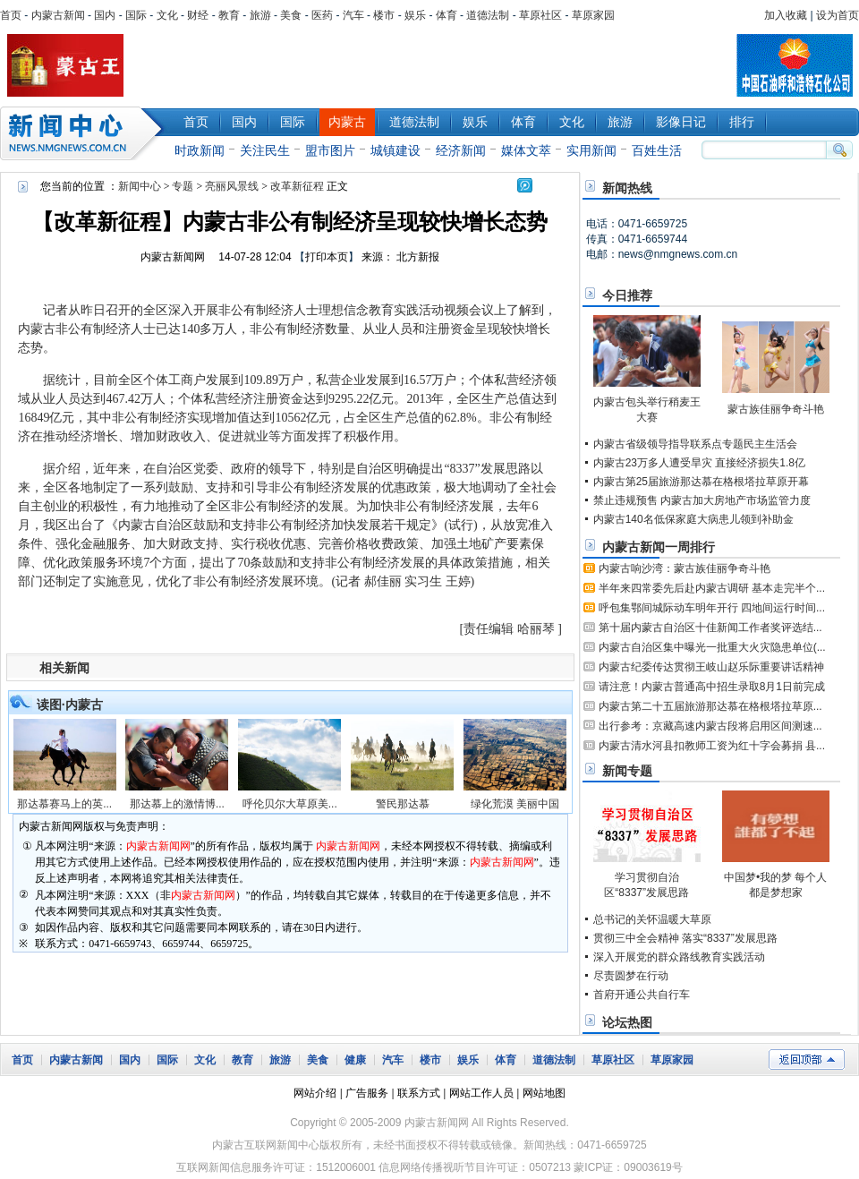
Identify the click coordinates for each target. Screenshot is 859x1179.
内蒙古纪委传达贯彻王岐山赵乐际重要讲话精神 (711, 667)
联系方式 (418, 1093)
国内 (104, 15)
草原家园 (593, 15)
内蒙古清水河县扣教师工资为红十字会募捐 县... (712, 745)
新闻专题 (627, 771)
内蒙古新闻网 (172, 257)
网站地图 (544, 1093)
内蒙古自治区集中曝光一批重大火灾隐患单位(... (712, 647)
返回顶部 (807, 1059)
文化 (167, 15)
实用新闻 (591, 150)
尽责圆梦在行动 (630, 976)
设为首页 (837, 15)
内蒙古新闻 (58, 15)
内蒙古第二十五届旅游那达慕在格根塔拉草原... (710, 706)
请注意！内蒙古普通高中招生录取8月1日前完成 (712, 686)
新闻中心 (85, 133)
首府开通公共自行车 (641, 994)
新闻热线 (627, 188)
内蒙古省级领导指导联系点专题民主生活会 (695, 444)
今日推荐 (627, 295)
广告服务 (366, 1093)
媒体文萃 (526, 150)
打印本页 (326, 257)
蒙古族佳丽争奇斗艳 (775, 409)
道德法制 (487, 15)
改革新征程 (297, 186)
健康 (355, 1060)
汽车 (353, 15)
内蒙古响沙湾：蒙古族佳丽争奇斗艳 (684, 568)
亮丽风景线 (232, 186)
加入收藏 (785, 15)
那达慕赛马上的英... (64, 804)
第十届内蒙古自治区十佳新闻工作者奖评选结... (710, 627)
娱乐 (415, 15)
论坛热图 (627, 1022)
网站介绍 (314, 1093)
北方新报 (418, 257)
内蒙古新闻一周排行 (658, 547)
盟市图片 (330, 150)
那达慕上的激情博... (177, 804)
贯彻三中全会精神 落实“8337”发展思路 (685, 938)
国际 (136, 15)
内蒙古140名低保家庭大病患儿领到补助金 (693, 519)
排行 (741, 122)
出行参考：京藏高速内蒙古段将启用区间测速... (710, 726)
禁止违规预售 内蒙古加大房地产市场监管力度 (702, 500)
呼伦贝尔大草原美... (289, 804)
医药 (322, 15)
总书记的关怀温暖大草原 (652, 919)
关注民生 (265, 150)
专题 (182, 186)
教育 (229, 15)
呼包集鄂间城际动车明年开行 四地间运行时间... (712, 608)
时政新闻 (199, 150)
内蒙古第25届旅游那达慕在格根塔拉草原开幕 (701, 481)
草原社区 (540, 15)
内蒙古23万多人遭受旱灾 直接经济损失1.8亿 (699, 463)
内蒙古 (347, 122)
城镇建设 (395, 150)
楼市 (384, 15)
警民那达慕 (403, 804)
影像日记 (681, 122)
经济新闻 (461, 150)
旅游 (260, 15)
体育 (446, 15)
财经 (197, 15)
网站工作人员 (481, 1093)
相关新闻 (64, 668)
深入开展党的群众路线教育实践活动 (679, 957)
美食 (291, 15)
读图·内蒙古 (70, 704)
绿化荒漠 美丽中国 (515, 804)
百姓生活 (657, 150)
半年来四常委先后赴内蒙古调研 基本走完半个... (712, 588)
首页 (10, 15)
